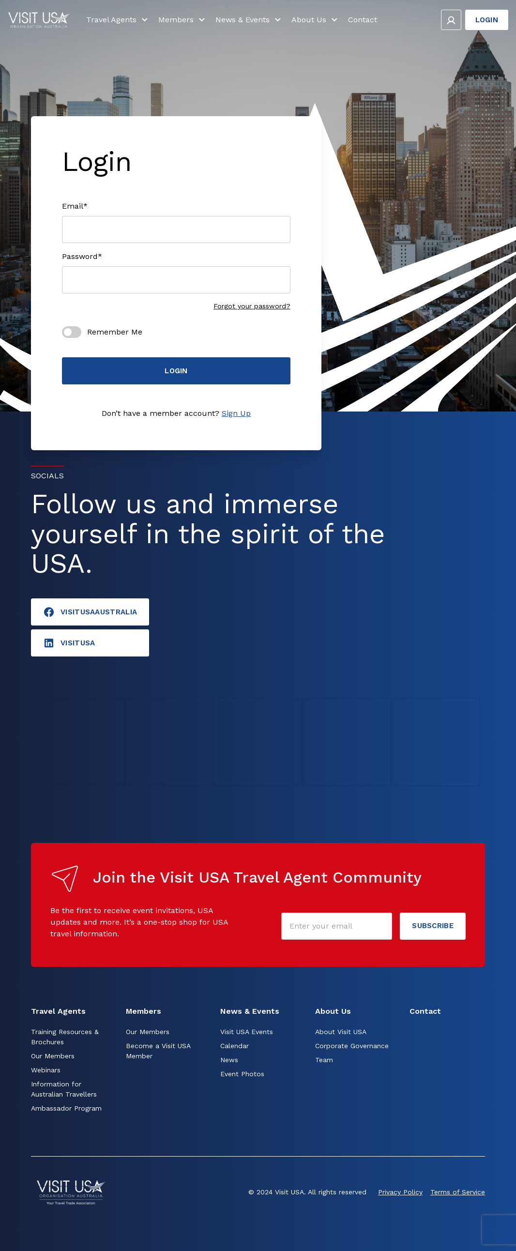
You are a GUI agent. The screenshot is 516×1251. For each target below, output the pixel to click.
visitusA (69, 643)
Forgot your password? (251, 306)
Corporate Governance (352, 1046)
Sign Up (236, 413)
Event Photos (242, 1074)
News (229, 1060)
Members (183, 23)
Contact (362, 23)
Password (82, 256)
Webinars (46, 1070)
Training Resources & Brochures (65, 1037)
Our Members (53, 1056)
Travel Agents (118, 23)
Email (75, 206)
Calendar (234, 1046)
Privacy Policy (400, 1192)
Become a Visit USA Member (158, 1051)
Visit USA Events (246, 1032)
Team (324, 1060)
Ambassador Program (66, 1108)
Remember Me (114, 331)
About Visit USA (340, 1032)
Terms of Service (457, 1192)
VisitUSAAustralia (90, 612)
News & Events (249, 23)
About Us (315, 23)
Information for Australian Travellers (64, 1089)
